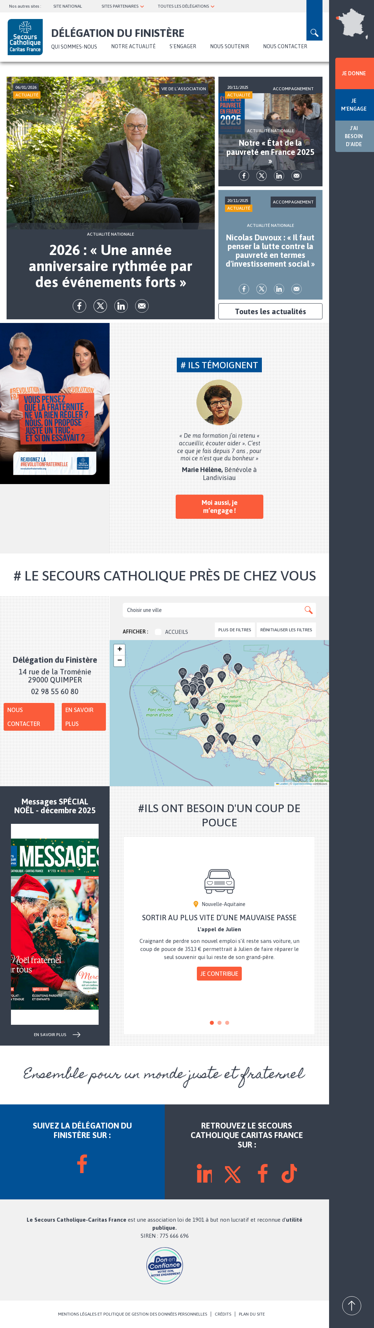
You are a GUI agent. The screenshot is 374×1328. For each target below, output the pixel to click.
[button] (229, 727)
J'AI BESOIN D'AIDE (354, 136)
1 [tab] (212, 1023)
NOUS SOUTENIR (229, 46)
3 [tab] (227, 1023)
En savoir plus (79, 717)
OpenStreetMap (302, 783)
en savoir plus (50, 1034)
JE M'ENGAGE (354, 105)
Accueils (171, 632)
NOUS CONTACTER (285, 46)
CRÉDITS (223, 1314)
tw (100, 306)
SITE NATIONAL (67, 6)
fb (79, 306)
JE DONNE (354, 73)
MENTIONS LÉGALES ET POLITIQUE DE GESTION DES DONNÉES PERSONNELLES (132, 1314)
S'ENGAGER (182, 46)
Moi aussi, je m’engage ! (219, 506)
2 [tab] (219, 1023)
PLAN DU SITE (252, 1314)
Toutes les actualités (270, 311)
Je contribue (219, 973)
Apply (308, 610)
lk (121, 306)
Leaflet (282, 783)
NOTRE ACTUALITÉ (133, 46)
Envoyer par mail (142, 306)
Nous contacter (23, 717)
